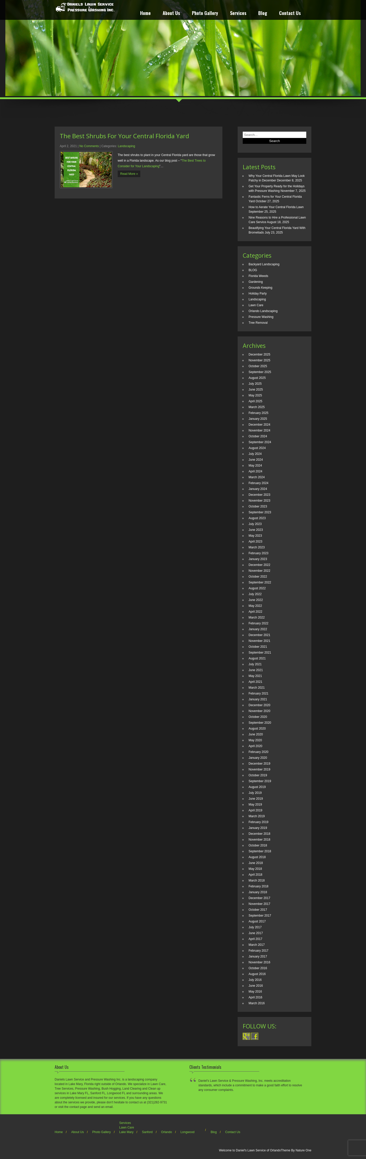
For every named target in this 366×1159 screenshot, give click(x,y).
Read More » (129, 174)
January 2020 (258, 758)
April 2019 (255, 810)
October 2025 (258, 366)
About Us (171, 13)
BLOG (253, 270)
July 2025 (255, 383)
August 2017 (257, 921)
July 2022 (255, 594)
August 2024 (257, 448)
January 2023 (258, 559)
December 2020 (259, 705)
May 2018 (255, 869)
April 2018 (255, 874)
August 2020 (257, 728)
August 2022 (257, 588)
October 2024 (258, 436)
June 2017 (256, 933)
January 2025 (258, 419)
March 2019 (257, 816)
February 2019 (258, 822)
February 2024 (258, 483)
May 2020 (255, 740)
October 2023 (258, 506)
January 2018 (258, 892)
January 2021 (258, 699)
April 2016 (255, 997)
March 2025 (257, 407)
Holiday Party (258, 293)
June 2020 (256, 734)
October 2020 (258, 717)
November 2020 (259, 711)
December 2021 (259, 635)
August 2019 (257, 787)
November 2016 (259, 962)
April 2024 (255, 471)
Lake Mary (126, 1132)
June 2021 (256, 670)
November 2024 (259, 430)
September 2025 (260, 372)
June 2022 (256, 600)
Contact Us (290, 13)
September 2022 (260, 582)
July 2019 (255, 793)
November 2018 (259, 839)
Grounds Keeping (260, 287)
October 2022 (258, 576)
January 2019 (258, 828)
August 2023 (257, 518)
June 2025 (256, 389)
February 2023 (258, 553)
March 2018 (257, 880)
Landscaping (126, 146)
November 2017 (259, 904)
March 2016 (257, 1003)
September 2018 (260, 851)
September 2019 (260, 781)
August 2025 (257, 378)
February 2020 (258, 752)
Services (238, 13)
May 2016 (255, 991)
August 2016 (257, 974)
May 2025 (255, 395)
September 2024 (260, 442)
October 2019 (258, 775)
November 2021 (259, 641)
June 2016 (256, 985)
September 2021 (260, 652)
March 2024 (257, 477)
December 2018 (259, 834)
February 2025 (258, 413)
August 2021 (257, 658)
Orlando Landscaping (263, 311)
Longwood (187, 1132)
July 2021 (255, 664)
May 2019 (255, 804)
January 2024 (258, 489)
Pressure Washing (261, 317)
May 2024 (255, 465)
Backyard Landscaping (264, 264)
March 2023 (257, 547)
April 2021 (255, 682)
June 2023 (256, 530)
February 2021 (258, 693)
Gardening (256, 282)
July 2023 (255, 524)
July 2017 (255, 927)
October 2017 (258, 909)
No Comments (89, 146)
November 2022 (259, 571)
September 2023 (260, 512)
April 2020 (255, 746)
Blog (262, 13)
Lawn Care (256, 305)
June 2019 (256, 798)
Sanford (147, 1132)
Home (145, 13)
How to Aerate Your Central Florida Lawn (276, 207)
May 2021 (255, 676)
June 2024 (256, 459)
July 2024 (255, 454)
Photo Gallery (205, 13)
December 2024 (259, 424)
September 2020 (260, 722)
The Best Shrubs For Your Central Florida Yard (124, 136)
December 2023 (259, 495)
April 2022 (255, 611)
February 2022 (258, 623)
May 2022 (255, 606)
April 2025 (255, 401)
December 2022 (259, 565)
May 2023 (255, 535)
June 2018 (256, 863)
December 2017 (259, 898)
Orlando (166, 1132)
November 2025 (259, 360)
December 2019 (259, 763)
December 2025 (259, 354)
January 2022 (258, 629)
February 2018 (258, 886)
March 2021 (257, 687)
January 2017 (258, 956)
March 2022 (257, 617)
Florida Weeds (258, 276)
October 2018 (258, 845)
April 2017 (255, 939)
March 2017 (257, 945)
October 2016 (258, 968)
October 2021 (258, 646)
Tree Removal (258, 322)
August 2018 (257, 857)
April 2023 (255, 541)
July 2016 (255, 980)
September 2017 (260, 915)
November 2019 (259, 769)
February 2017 (258, 950)
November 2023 (259, 500)
